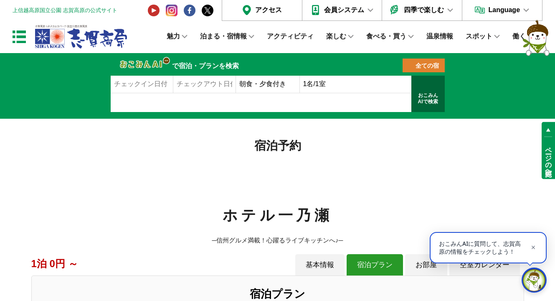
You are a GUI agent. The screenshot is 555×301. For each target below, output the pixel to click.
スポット (479, 36)
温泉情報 (439, 36)
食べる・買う (386, 36)
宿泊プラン (375, 264)
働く (519, 36)
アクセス (268, 9)
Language (504, 9)
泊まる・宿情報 (223, 36)
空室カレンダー (484, 264)
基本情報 (320, 264)
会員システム (344, 9)
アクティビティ (290, 36)
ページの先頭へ (548, 158)
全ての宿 (427, 65)
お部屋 (426, 264)
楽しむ (336, 36)
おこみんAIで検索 (428, 98)
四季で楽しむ (424, 9)
